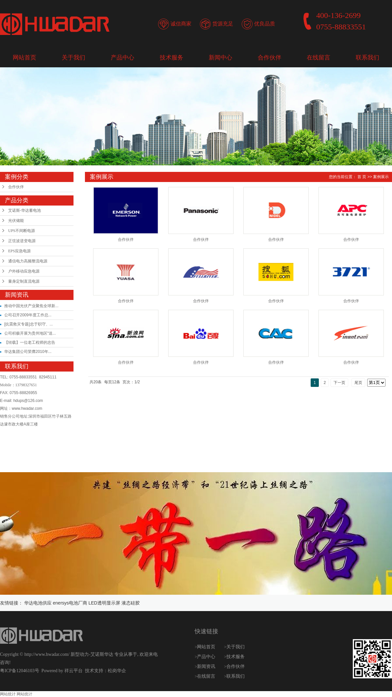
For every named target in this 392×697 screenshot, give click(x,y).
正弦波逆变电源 (22, 241)
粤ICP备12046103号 (19, 670)
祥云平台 (73, 670)
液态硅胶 (131, 603)
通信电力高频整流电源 (27, 261)
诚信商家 (181, 23)
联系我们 (367, 57)
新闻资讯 (207, 666)
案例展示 (381, 176)
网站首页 (24, 57)
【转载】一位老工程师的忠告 (29, 342)
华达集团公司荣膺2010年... (28, 351)
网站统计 (8, 694)
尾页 (358, 382)
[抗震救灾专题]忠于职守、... (28, 324)
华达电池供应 (38, 603)
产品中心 (122, 57)
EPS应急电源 (19, 251)
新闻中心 (220, 57)
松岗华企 (117, 670)
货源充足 (222, 23)
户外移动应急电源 (24, 271)
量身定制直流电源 (24, 281)
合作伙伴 (269, 57)
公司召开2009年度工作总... (28, 315)
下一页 (339, 382)
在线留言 (318, 57)
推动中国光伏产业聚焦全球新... (31, 306)
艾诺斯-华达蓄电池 (24, 210)
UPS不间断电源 (21, 230)
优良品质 (264, 23)
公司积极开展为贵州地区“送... (30, 333)
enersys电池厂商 (70, 603)
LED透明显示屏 (104, 603)
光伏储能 (16, 220)
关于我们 (73, 57)
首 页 (361, 176)
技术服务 (171, 57)
